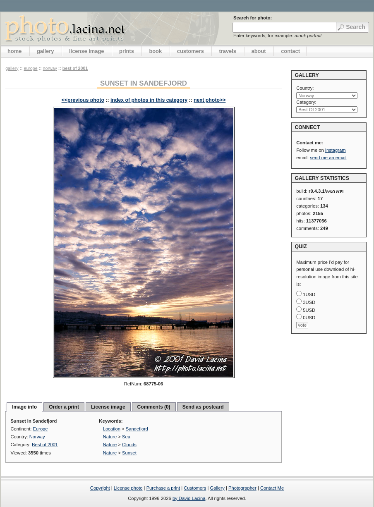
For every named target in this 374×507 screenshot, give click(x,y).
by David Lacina (189, 498)
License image (108, 407)
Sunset (129, 452)
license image (86, 51)
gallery (45, 51)
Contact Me (272, 487)
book (155, 51)
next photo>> (209, 100)
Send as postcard (203, 407)
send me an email (328, 157)
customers (190, 51)
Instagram (335, 150)
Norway (50, 68)
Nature (110, 436)
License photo (128, 487)
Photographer (242, 487)
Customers (195, 487)
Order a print (64, 407)
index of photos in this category (148, 100)
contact (290, 51)
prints (126, 51)
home (14, 51)
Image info (24, 407)
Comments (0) (153, 407)
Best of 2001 (75, 68)
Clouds (129, 444)
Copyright (100, 487)
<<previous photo (83, 100)
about (259, 51)
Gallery (217, 487)
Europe (30, 68)
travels (227, 51)
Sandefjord (137, 428)
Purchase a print (163, 487)
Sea (126, 436)
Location (111, 428)
